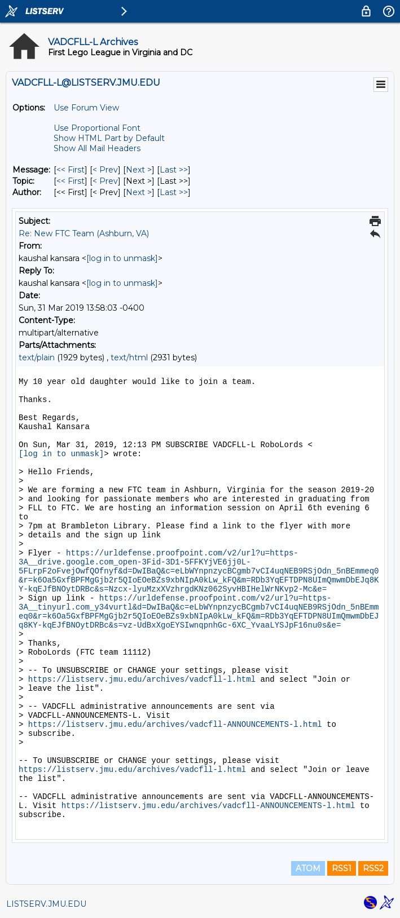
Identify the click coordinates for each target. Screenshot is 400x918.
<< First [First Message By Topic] (70, 181)
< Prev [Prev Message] (105, 170)
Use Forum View (86, 108)
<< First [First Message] (70, 170)
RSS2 (373, 868)
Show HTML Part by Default (109, 138)
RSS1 (341, 868)
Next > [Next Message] (139, 170)
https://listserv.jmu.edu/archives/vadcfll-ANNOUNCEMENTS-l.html (175, 724)
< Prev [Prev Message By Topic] (105, 181)
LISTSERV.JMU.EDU (46, 904)
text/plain (37, 357)
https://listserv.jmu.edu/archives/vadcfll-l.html (142, 679)
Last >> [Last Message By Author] (174, 192)
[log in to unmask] (122, 258)
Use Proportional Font (97, 128)
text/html (129, 357)
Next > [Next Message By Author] (139, 192)
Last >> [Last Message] (174, 170)
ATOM (308, 868)
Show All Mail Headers (97, 148)
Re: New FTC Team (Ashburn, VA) (84, 233)
